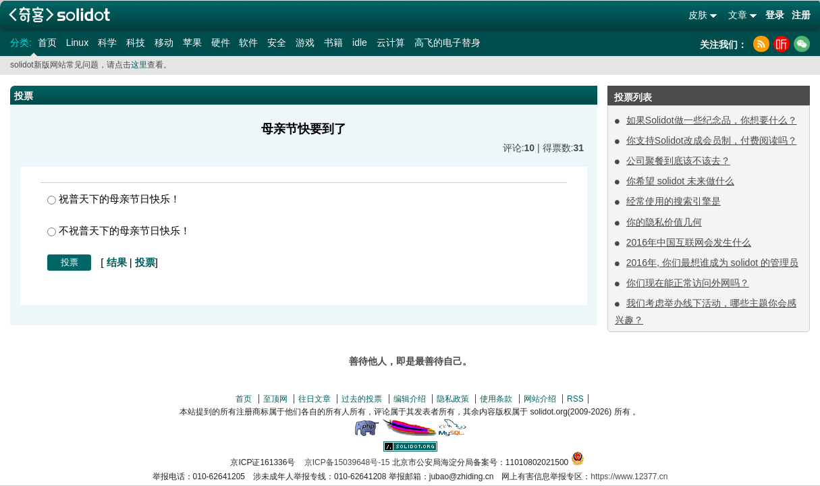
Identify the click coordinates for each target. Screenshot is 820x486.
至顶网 (275, 399)
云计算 (391, 42)
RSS (575, 399)
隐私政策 (453, 399)
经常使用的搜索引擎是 (673, 201)
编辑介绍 (409, 399)
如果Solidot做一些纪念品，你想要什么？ (711, 120)
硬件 (220, 42)
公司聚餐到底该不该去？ (678, 160)
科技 (135, 42)
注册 (801, 14)
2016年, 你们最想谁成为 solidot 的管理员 (712, 262)
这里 (139, 65)
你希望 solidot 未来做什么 (680, 181)
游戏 (305, 42)
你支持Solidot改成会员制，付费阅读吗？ (711, 140)
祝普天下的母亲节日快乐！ (113, 199)
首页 (47, 42)
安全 (276, 42)
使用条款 (496, 399)
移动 (164, 42)
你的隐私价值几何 (664, 222)
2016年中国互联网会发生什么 (688, 242)
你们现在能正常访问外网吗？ (687, 282)
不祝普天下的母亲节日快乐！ (118, 230)
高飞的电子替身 (447, 42)
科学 (107, 42)
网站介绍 (540, 399)
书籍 (333, 42)
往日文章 (314, 399)
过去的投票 (361, 399)
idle (359, 42)
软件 (248, 42)
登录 (774, 14)
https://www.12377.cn (629, 476)
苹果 (192, 42)
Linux (77, 42)
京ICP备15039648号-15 (347, 462)
